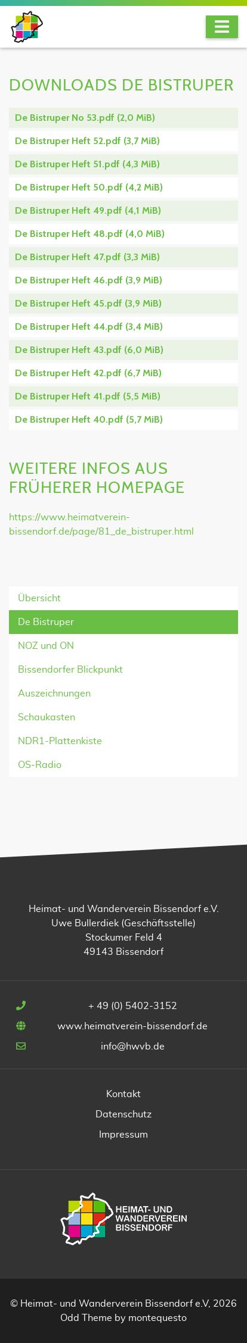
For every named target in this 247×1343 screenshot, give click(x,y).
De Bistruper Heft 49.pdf (88, 210)
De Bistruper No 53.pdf (85, 117)
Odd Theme (86, 1318)
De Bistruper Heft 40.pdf (89, 419)
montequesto (157, 1318)
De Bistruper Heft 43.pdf (89, 349)
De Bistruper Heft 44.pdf (89, 326)
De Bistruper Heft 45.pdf (88, 303)
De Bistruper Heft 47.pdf (87, 257)
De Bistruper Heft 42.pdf (88, 373)
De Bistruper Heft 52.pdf (87, 140)
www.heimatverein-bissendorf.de (132, 1026)
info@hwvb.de (133, 1046)
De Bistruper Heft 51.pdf (87, 164)
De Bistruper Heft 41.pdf (87, 396)
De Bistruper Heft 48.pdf (90, 233)
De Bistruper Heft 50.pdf (89, 187)
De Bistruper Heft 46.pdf (88, 280)
